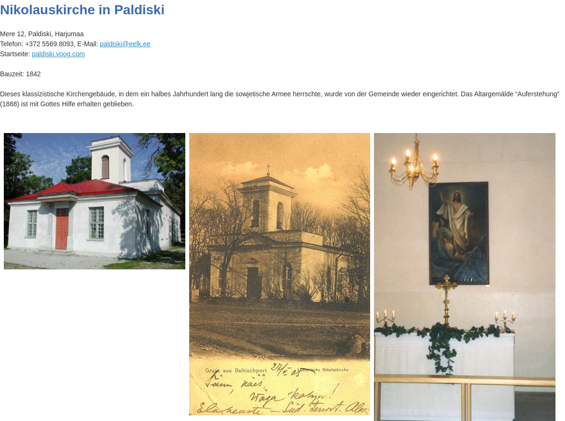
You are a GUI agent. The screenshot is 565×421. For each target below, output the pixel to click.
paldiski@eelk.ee (125, 44)
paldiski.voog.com (58, 54)
